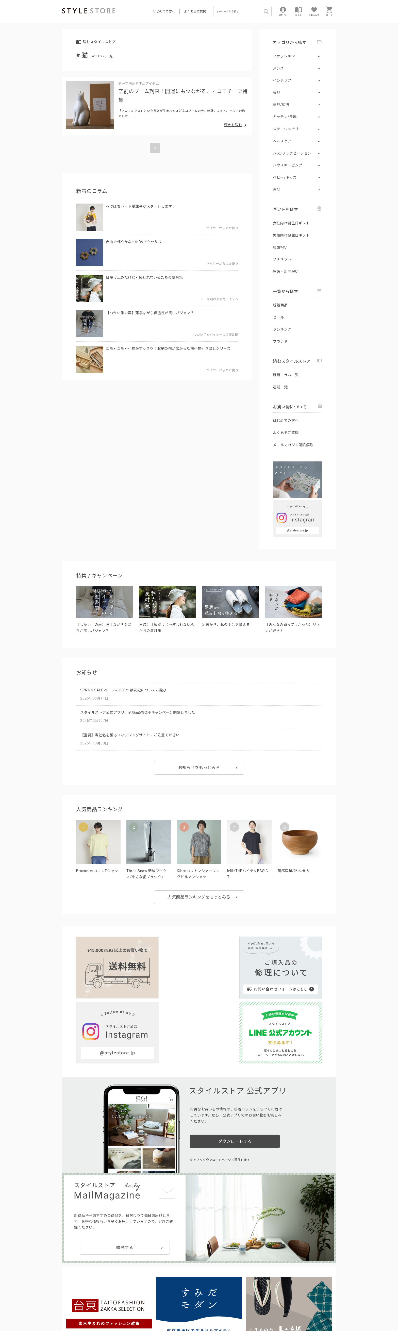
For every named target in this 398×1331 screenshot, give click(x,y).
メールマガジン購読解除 (293, 445)
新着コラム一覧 (286, 375)
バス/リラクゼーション (292, 153)
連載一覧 (280, 387)
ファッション (284, 56)
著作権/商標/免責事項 (79, 1318)
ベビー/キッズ (285, 177)
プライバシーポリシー (94, 1311)
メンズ (278, 68)
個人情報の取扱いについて (137, 1311)
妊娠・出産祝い (286, 272)
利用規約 (68, 1311)
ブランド (280, 342)
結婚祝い (280, 247)
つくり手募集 (159, 1299)
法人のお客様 (133, 1299)
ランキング (282, 329)
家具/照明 (281, 105)
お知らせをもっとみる (199, 767)
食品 (276, 190)
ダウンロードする (235, 1058)
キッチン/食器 (285, 117)
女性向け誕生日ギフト (291, 223)
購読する (124, 1164)
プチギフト (282, 259)
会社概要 (230, 1311)
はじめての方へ (164, 11)
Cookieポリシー (171, 1311)
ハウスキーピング (287, 165)
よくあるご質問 (195, 11)
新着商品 (280, 305)
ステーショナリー (287, 129)
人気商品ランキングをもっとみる (199, 897)
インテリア (282, 80)
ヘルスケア (282, 141)
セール (278, 317)
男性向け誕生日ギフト (291, 235)
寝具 (276, 93)
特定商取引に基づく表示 (203, 1311)
